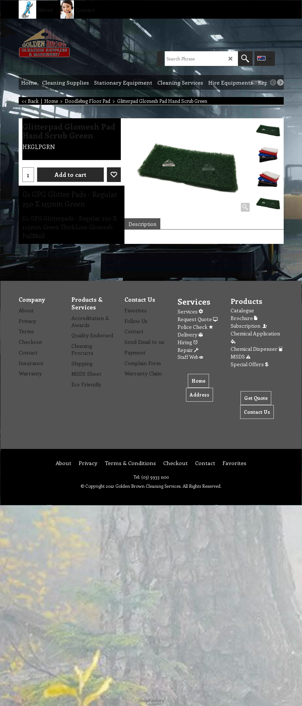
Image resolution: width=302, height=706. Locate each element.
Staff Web (190, 357)
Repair (188, 349)
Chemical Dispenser (257, 348)
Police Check (195, 326)
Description (142, 223)
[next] (280, 82)
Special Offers (249, 364)
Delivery (190, 334)
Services (190, 311)
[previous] (273, 82)
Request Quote (197, 319)
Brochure (244, 318)
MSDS (240, 356)
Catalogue (242, 310)
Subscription (249, 325)
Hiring (188, 342)
